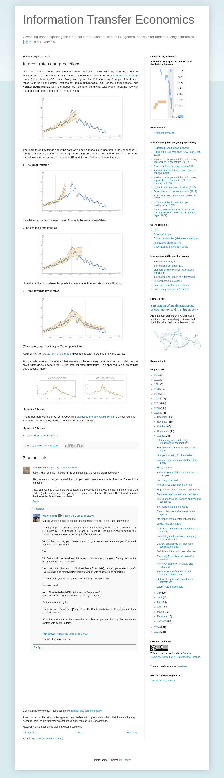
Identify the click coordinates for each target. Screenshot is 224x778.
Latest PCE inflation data (170, 586)
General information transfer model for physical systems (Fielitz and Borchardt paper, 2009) (175, 212)
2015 (157, 412)
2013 (157, 631)
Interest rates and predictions (172, 506)
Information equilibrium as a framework (174, 277)
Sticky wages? (164, 467)
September (163, 431)
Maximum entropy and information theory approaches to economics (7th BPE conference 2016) (176, 180)
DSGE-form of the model (56, 353)
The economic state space (168, 281)
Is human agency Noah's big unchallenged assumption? (173, 441)
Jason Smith (49, 515)
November (163, 421)
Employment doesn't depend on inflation (178, 489)
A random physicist (164, 133)
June (160, 597)
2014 (157, 627)
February (162, 616)
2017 (157, 403)
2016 (157, 408)
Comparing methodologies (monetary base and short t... (176, 538)
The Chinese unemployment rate (174, 484)
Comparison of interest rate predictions (177, 494)
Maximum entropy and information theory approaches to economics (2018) (176, 160)
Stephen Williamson (45, 435)
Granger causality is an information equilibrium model (175, 545)
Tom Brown (39, 467)
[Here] (28, 42)
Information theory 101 (166, 261)
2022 (157, 379)
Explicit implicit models (169, 523)
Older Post (131, 732)
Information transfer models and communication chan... (174, 573)
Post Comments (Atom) (50, 738)
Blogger (126, 760)
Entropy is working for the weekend (175, 455)
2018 (157, 398)
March (161, 611)
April (160, 607)
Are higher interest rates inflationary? (176, 519)
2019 (157, 394)
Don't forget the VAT (167, 480)
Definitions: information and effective (176, 551)
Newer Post (30, 732)
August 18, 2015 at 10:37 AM (72, 634)
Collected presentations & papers (171, 148)
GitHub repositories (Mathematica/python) (176, 238)
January (161, 621)
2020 (157, 389)
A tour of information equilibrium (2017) (174, 166)
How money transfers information (171, 289)
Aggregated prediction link (168, 242)
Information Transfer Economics (108, 19)
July (159, 592)
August (161, 435)
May (159, 602)
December (163, 417)
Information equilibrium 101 (168, 265)
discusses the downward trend (94, 416)
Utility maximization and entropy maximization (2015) (171, 204)
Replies (40, 508)
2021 (157, 384)
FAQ (156, 230)
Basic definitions (162, 234)
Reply (36, 501)
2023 (157, 375)
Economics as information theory (171, 285)
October (161, 426)
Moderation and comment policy (84, 710)
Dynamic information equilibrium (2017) (175, 187)
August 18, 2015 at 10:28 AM (78, 515)
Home (81, 732)
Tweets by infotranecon (162, 680)
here (43, 79)
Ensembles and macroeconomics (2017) (175, 191)
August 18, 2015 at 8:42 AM (62, 467)
